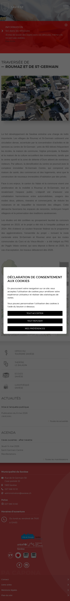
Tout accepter (35, 313)
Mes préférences (35, 328)
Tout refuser (35, 321)
